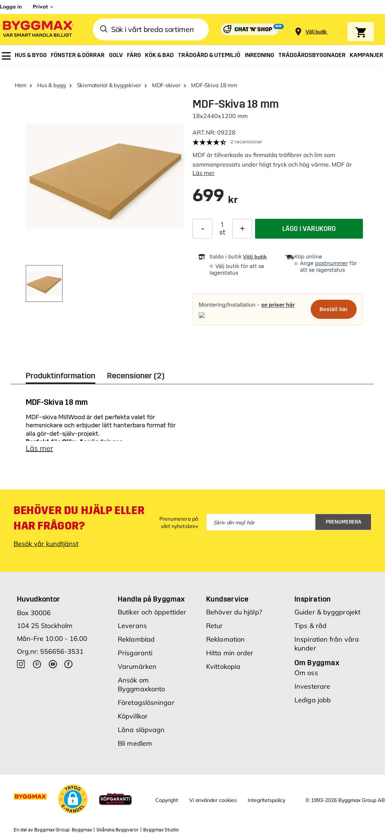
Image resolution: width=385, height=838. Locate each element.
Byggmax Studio (161, 831)
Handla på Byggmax (151, 600)
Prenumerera (343, 524)
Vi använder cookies (213, 802)
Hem (20, 85)
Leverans (132, 627)
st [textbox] (222, 232)
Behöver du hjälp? (234, 614)
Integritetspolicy (266, 802)
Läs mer (203, 172)
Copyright (166, 802)
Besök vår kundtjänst (46, 545)
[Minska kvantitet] (202, 229)
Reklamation (225, 641)
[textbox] (215, 199)
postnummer (331, 263)
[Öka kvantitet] (242, 229)
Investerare (312, 688)
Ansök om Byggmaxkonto (141, 686)
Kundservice (227, 600)
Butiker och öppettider (152, 614)
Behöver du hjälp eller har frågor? (79, 520)
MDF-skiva (41, 419)
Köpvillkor (133, 718)
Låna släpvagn (141, 731)
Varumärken (137, 668)
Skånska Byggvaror (117, 831)
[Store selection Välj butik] (316, 32)
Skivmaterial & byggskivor (109, 85)
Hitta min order (230, 654)
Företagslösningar (146, 704)
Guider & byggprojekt (327, 614)
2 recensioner (246, 142)
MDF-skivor (166, 85)
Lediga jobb (312, 702)
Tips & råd (310, 627)
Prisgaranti (135, 654)
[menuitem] (6, 56)
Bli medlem (135, 745)
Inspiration (312, 600)
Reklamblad (136, 641)
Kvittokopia (223, 668)
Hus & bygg (51, 85)
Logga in (11, 6)
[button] (73, 801)
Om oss (306, 674)
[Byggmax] (37, 30)
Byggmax (82, 831)
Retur (214, 627)
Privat (40, 6)
